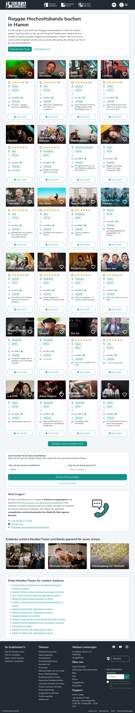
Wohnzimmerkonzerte (47, 652)
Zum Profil (21, 117)
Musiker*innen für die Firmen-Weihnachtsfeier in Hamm (39, 619)
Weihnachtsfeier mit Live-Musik (51, 671)
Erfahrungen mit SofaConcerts (84, 670)
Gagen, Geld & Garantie (14, 658)
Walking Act (43, 699)
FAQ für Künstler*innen (14, 652)
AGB (113, 711)
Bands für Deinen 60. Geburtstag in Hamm (32, 612)
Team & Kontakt (78, 666)
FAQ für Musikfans (12, 655)
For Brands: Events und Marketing (81, 653)
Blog (74, 673)
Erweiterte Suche (67, 483)
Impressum (92, 711)
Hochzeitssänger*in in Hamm (26, 615)
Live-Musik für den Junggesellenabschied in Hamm (36, 595)
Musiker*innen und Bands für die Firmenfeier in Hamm (38, 622)
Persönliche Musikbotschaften (50, 680)
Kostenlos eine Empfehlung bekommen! (30, 527)
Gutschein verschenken (14, 661)
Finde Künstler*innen (20, 49)
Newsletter (76, 685)
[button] (123, 5)
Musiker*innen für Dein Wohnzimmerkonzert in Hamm (38, 592)
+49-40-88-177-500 (21, 520)
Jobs (74, 676)
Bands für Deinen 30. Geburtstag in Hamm (32, 629)
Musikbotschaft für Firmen (49, 677)
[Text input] (115, 676)
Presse (75, 679)
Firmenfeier (43, 667)
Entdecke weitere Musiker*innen (67, 443)
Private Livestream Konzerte (49, 687)
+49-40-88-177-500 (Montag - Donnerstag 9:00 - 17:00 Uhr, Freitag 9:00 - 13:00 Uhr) (85, 702)
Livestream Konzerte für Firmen (51, 683)
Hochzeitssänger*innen (47, 661)
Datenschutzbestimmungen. (121, 688)
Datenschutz (104, 711)
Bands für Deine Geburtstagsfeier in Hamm (32, 598)
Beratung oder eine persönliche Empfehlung (42, 502)
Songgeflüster (78, 657)
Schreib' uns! (17, 524)
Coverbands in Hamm (22, 626)
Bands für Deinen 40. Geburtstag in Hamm (32, 633)
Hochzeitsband (44, 658)
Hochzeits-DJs (44, 664)
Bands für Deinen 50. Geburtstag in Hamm (32, 609)
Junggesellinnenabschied (48, 693)
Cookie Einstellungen (125, 711)
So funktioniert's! (42, 49)
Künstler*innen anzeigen (67, 477)
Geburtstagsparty (45, 655)
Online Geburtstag (46, 690)
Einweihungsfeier (45, 696)
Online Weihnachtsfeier (48, 674)
